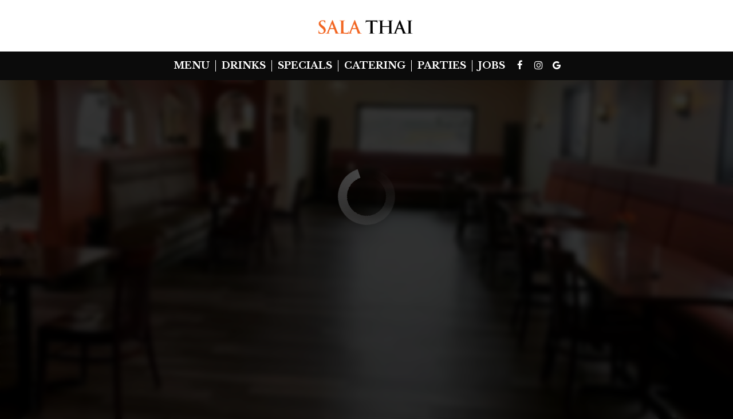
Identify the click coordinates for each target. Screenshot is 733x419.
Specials (305, 66)
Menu (192, 66)
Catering (374, 66)
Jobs (491, 66)
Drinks (244, 66)
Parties (441, 66)
